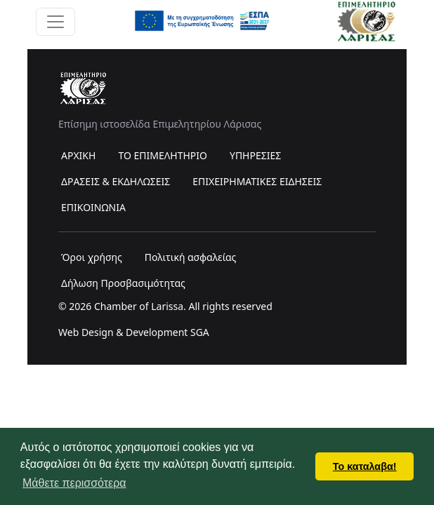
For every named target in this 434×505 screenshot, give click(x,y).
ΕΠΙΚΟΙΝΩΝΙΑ (93, 207)
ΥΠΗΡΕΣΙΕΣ (255, 155)
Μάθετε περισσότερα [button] (74, 483)
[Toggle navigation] (55, 22)
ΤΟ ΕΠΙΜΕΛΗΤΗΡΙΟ (162, 155)
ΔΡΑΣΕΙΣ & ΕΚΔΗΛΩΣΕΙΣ (115, 181)
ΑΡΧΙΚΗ (78, 155)
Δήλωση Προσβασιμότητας (123, 283)
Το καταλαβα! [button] (365, 466)
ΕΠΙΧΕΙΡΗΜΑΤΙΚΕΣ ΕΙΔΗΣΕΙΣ (257, 181)
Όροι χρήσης (91, 257)
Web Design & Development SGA (133, 332)
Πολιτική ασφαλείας (191, 257)
